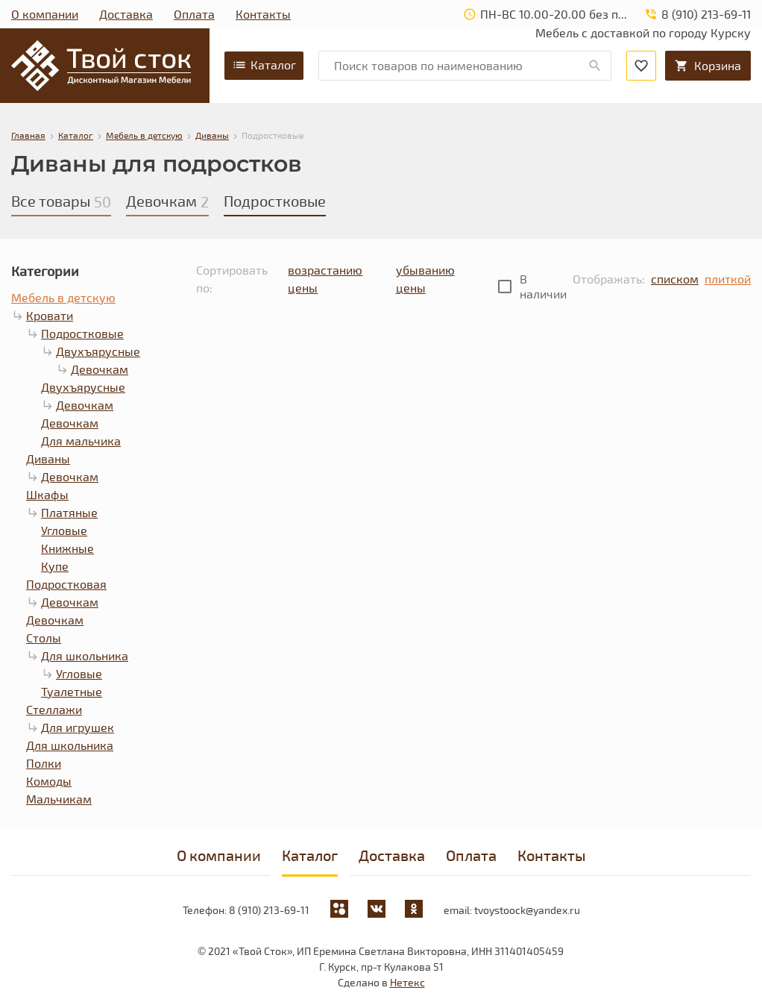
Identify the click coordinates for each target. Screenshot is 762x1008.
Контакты (263, 14)
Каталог (264, 64)
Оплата (194, 14)
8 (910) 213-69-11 (269, 910)
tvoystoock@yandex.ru (527, 910)
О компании (44, 14)
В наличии (543, 286)
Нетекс (407, 982)
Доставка (126, 14)
